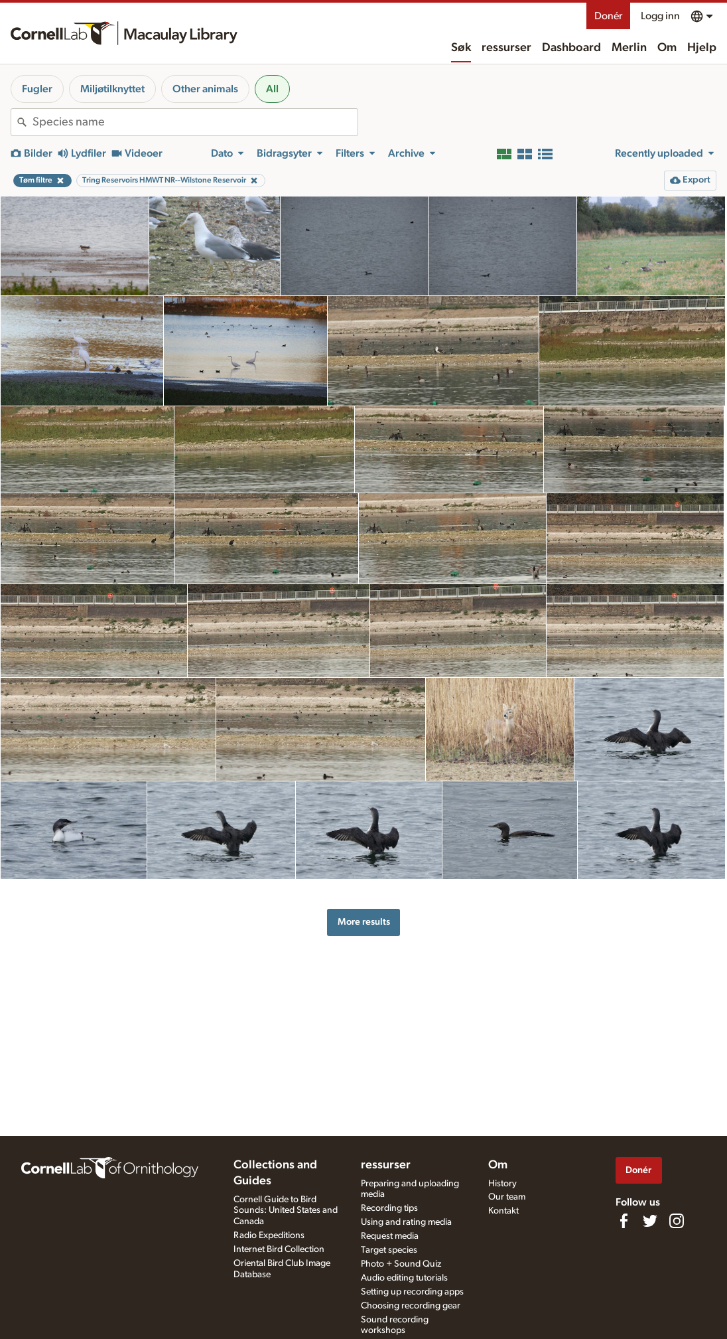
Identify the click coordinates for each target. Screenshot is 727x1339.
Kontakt (503, 1211)
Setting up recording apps (412, 1292)
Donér (608, 16)
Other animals (205, 89)
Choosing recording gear (410, 1305)
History (502, 1183)
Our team (506, 1197)
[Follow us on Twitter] (650, 1221)
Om (667, 48)
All (272, 89)
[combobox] (195, 122)
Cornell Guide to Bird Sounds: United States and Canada (285, 1211)
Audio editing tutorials (404, 1278)
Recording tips (389, 1208)
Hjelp (701, 48)
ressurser (506, 48)
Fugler (37, 89)
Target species (389, 1250)
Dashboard (571, 48)
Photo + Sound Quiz (401, 1264)
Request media (390, 1236)
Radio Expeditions (268, 1235)
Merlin (629, 48)
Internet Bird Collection (278, 1249)
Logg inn (660, 16)
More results (364, 922)
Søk (461, 48)
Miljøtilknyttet (112, 89)
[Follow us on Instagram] (677, 1221)
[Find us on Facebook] (623, 1221)
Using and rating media (406, 1222)
